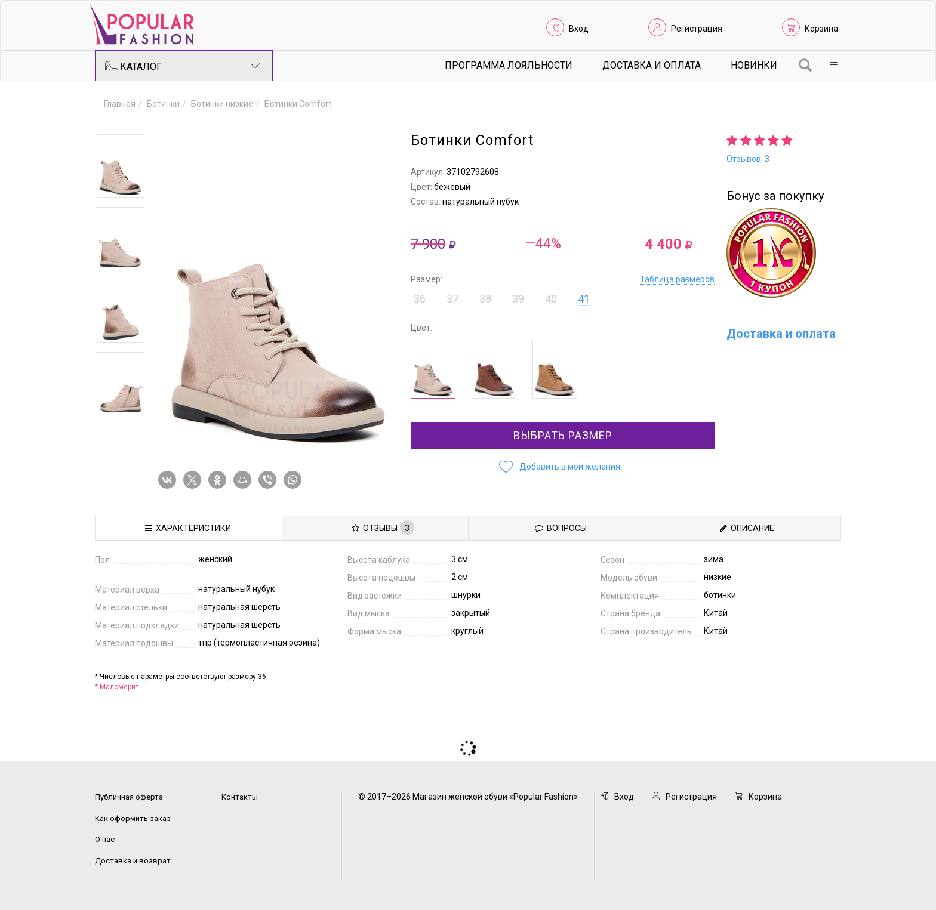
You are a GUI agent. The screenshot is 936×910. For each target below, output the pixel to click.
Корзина (821, 28)
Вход (579, 28)
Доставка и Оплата (651, 65)
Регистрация (696, 28)
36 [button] (420, 298)
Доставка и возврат (133, 860)
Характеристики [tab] (188, 528)
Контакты (239, 796)
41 (584, 298)
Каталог (182, 66)
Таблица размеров (677, 279)
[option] (120, 165)
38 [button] (485, 298)
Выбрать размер (562, 435)
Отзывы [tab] (383, 527)
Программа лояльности (508, 65)
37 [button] (452, 298)
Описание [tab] (747, 528)
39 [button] (518, 298)
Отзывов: (747, 159)
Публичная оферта (129, 796)
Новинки (754, 65)
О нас (105, 839)
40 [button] (551, 298)
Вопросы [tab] (561, 528)
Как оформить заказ (133, 818)
